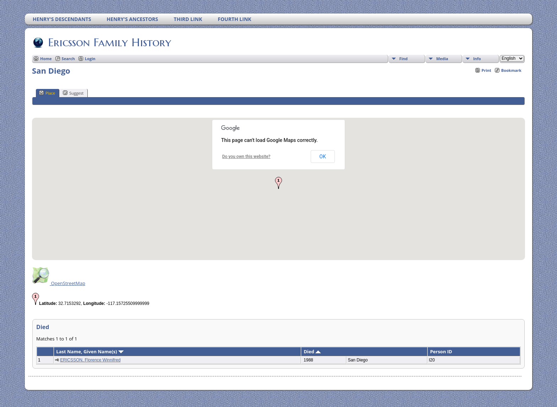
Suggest (73, 93)
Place (47, 93)
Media (442, 58)
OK (322, 156)
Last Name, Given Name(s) (90, 351)
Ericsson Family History (109, 42)
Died (312, 351)
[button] (278, 183)
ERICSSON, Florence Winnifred (90, 360)
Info (477, 58)
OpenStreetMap (58, 283)
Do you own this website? (246, 156)
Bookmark (511, 70)
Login (90, 58)
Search (68, 58)
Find (403, 58)
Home (46, 58)
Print (486, 70)
